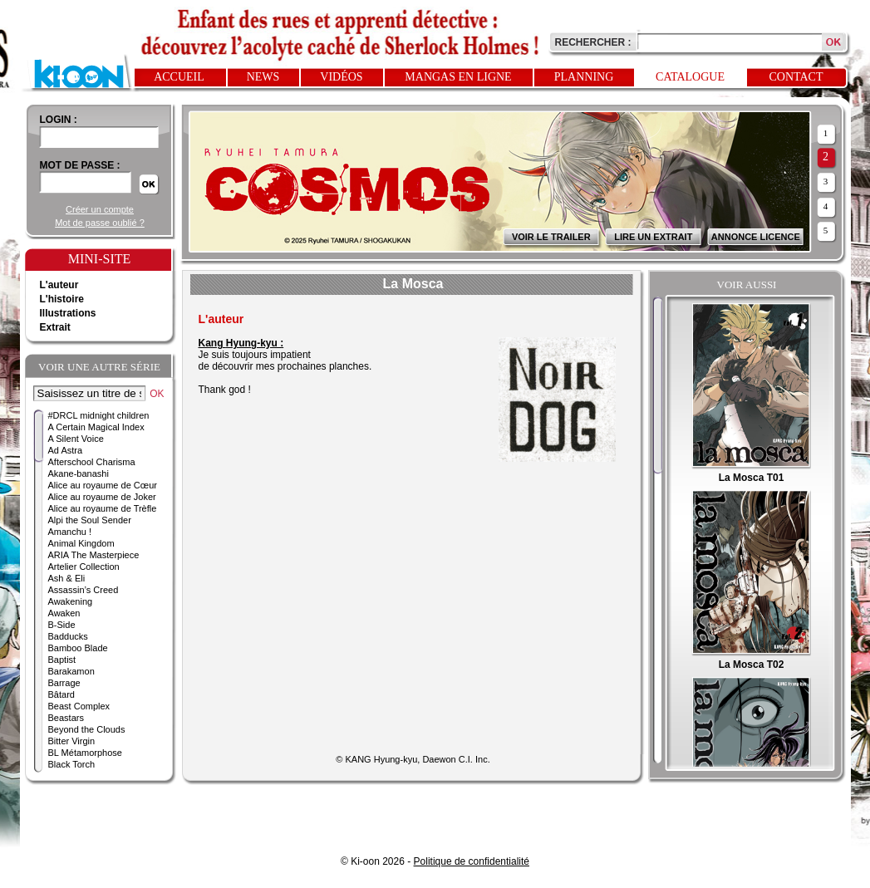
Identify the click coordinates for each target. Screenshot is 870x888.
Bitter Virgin (72, 741)
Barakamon (71, 671)
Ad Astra (65, 450)
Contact (796, 77)
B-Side (62, 625)
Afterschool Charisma (91, 462)
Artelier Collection (84, 567)
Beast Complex (79, 706)
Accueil (179, 77)
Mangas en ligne (458, 77)
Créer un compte (100, 209)
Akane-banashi (78, 473)
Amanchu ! (70, 532)
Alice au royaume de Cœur (102, 485)
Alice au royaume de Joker (102, 497)
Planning (584, 77)
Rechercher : (593, 42)
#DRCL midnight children (99, 415)
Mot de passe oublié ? (100, 223)
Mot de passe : (80, 165)
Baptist (62, 660)
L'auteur (59, 285)
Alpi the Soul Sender (89, 520)
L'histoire (62, 299)
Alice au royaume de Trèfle (102, 508)
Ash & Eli (67, 578)
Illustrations (68, 313)
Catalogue (690, 77)
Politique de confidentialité (471, 861)
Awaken (64, 613)
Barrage (64, 683)
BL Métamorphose (85, 753)
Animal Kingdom (81, 543)
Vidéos (341, 77)
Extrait (55, 327)
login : (58, 119)
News (263, 77)
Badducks (68, 636)
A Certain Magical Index (96, 427)
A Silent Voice (76, 439)
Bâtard (61, 694)
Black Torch (72, 764)
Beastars (66, 718)
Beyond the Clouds (86, 729)
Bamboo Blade (78, 648)
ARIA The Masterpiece (94, 555)
